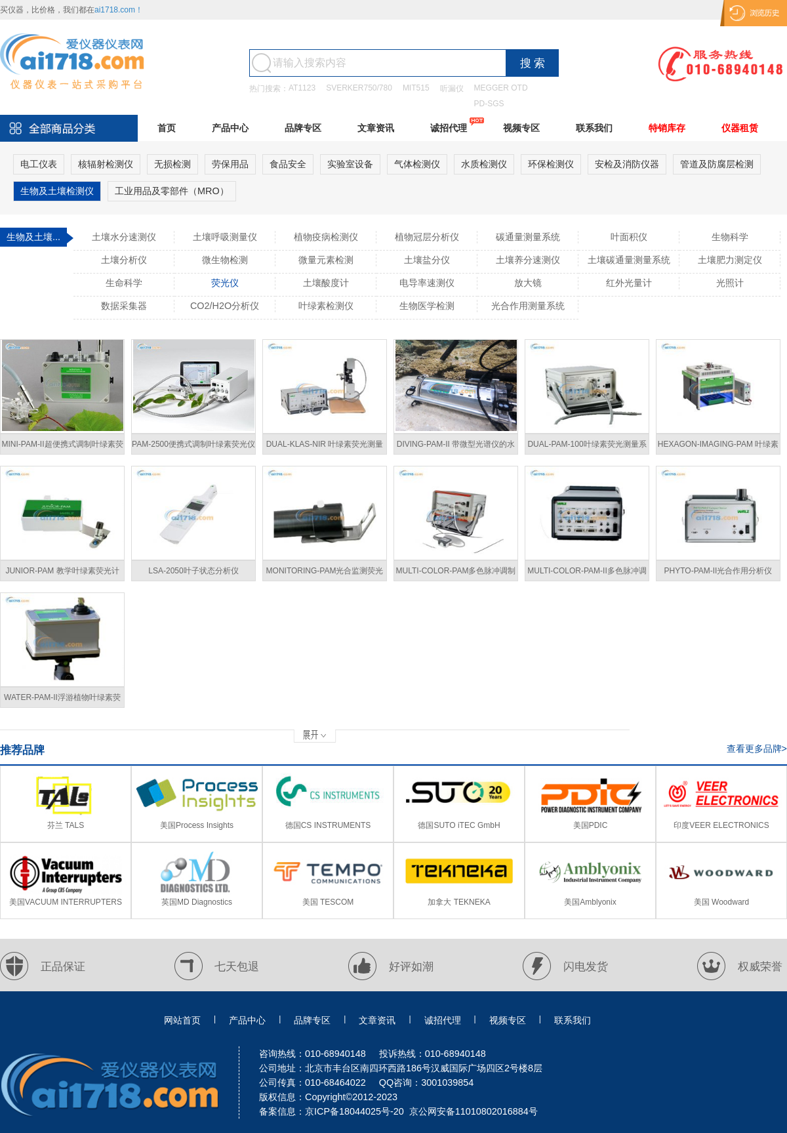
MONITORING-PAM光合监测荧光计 (325, 573)
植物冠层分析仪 (427, 237)
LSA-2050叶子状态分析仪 (193, 570)
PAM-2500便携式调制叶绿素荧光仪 (193, 444)
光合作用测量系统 (528, 305)
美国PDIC (590, 825)
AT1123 (302, 88)
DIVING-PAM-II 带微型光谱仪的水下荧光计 (456, 447)
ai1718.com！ (118, 9)
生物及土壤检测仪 (57, 191)
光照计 (730, 283)
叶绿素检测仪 (325, 305)
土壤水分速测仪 (124, 237)
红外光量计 (629, 283)
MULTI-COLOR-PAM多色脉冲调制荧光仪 (456, 573)
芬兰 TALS (65, 825)
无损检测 (172, 164)
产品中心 (230, 128)
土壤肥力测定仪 (730, 260)
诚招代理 (448, 128)
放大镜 (528, 283)
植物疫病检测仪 (326, 237)
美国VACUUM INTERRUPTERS (65, 902)
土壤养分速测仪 (528, 260)
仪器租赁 (739, 128)
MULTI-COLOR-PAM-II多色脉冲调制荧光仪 (587, 573)
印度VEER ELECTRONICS (721, 825)
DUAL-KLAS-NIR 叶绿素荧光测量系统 (325, 447)
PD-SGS (489, 103)
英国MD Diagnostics (196, 902)
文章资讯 (375, 128)
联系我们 (594, 128)
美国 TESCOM (328, 902)
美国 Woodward (721, 902)
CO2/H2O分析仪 (224, 305)
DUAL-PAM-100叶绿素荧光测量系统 (586, 447)
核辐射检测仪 (105, 164)
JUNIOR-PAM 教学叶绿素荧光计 (62, 570)
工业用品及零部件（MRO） (172, 191)
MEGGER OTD (501, 88)
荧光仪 (225, 283)
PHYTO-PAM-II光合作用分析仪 (718, 570)
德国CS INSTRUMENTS (328, 825)
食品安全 (288, 164)
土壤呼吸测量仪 (225, 237)
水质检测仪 (484, 164)
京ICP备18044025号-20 (354, 1111)
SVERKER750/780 (359, 88)
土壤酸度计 (326, 283)
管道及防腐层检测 (717, 164)
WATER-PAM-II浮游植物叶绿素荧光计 (62, 700)
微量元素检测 (325, 260)
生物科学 (730, 237)
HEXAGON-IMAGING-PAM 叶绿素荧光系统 (718, 447)
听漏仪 (452, 88)
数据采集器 (124, 305)
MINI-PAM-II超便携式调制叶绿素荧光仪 (62, 447)
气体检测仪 (417, 164)
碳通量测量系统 (528, 237)
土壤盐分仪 (427, 260)
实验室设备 (350, 164)
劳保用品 (230, 164)
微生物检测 (225, 260)
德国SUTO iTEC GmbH (459, 825)
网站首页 (182, 1020)
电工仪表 (38, 164)
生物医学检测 (426, 305)
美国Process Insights (196, 825)
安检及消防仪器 (627, 164)
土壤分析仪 (124, 260)
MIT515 (416, 88)
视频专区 (521, 128)
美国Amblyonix (590, 902)
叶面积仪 (629, 237)
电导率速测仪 (426, 283)
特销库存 (667, 128)
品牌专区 (303, 128)
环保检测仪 (551, 164)
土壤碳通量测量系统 (629, 260)
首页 (166, 128)
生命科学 (124, 283)
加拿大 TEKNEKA (459, 902)
